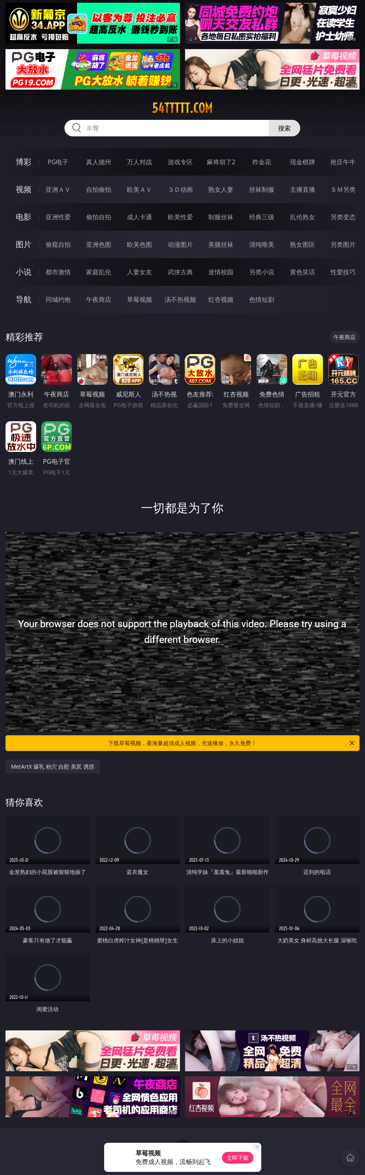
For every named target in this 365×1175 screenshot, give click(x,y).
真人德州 (98, 162)
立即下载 (238, 1157)
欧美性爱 (180, 217)
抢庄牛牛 (343, 162)
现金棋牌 (302, 162)
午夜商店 (98, 299)
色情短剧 (261, 299)
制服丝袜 (220, 217)
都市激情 (58, 272)
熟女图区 (302, 244)
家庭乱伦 (98, 272)
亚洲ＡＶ (58, 189)
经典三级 (261, 217)
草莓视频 (139, 299)
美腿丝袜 (220, 244)
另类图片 (343, 244)
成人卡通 (139, 217)
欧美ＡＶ (139, 189)
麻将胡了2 (221, 162)
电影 (23, 216)
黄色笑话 (302, 272)
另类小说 (261, 272)
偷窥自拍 (58, 244)
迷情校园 (220, 272)
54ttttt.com (182, 108)
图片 (23, 244)
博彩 (23, 161)
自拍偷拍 (98, 189)
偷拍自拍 (98, 217)
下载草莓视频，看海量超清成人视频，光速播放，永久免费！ (232, 743)
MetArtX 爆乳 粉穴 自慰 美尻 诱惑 (52, 766)
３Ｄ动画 (180, 189)
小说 (23, 271)
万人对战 (139, 162)
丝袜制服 (261, 189)
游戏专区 (180, 162)
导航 (23, 299)
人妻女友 (139, 272)
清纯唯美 (261, 244)
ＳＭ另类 (343, 189)
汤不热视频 (180, 299)
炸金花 (261, 162)
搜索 (284, 128)
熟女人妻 (220, 189)
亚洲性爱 (58, 217)
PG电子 (58, 162)
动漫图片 (180, 244)
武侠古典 (180, 272)
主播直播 (302, 189)
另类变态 (343, 217)
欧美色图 (139, 244)
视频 (23, 189)
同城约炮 (58, 299)
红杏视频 (220, 299)
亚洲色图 (98, 244)
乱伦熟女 (302, 217)
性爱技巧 (343, 272)
